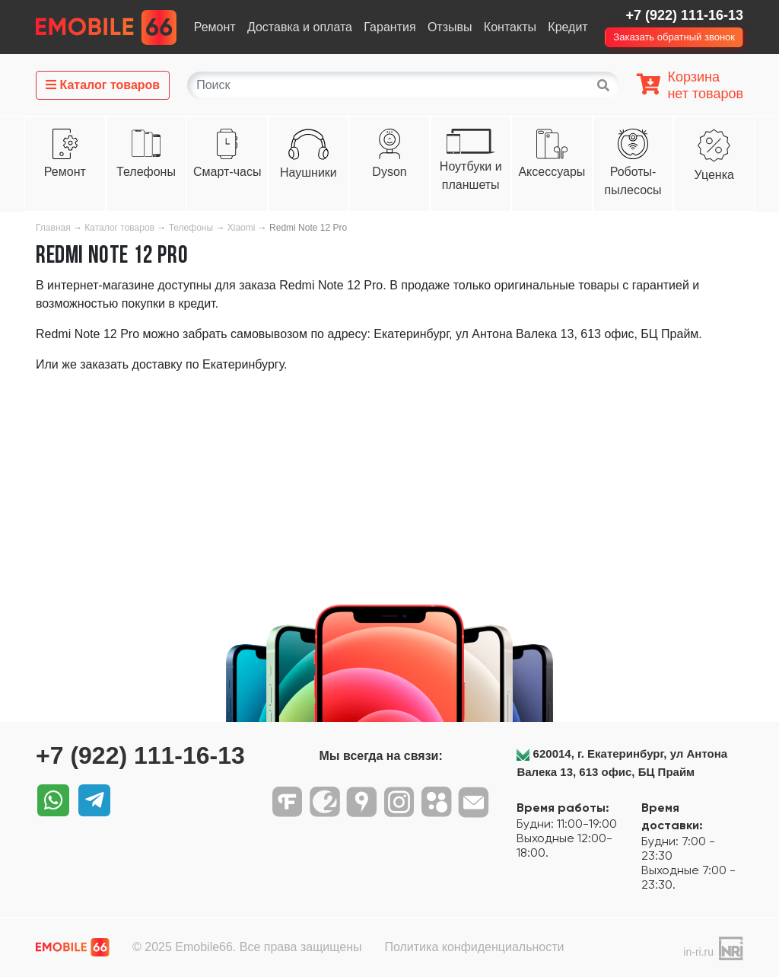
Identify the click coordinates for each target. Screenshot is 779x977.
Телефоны (146, 171)
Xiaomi (241, 227)
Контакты (510, 27)
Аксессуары (551, 171)
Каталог (103, 84)
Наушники (308, 172)
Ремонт (215, 27)
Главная (53, 227)
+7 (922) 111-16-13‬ (684, 15)
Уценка (714, 174)
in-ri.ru (698, 952)
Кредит (567, 27)
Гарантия (389, 27)
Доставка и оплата (299, 27)
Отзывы (450, 27)
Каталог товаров (119, 227)
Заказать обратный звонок (674, 37)
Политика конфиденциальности (474, 946)
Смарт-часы (227, 171)
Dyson (389, 171)
